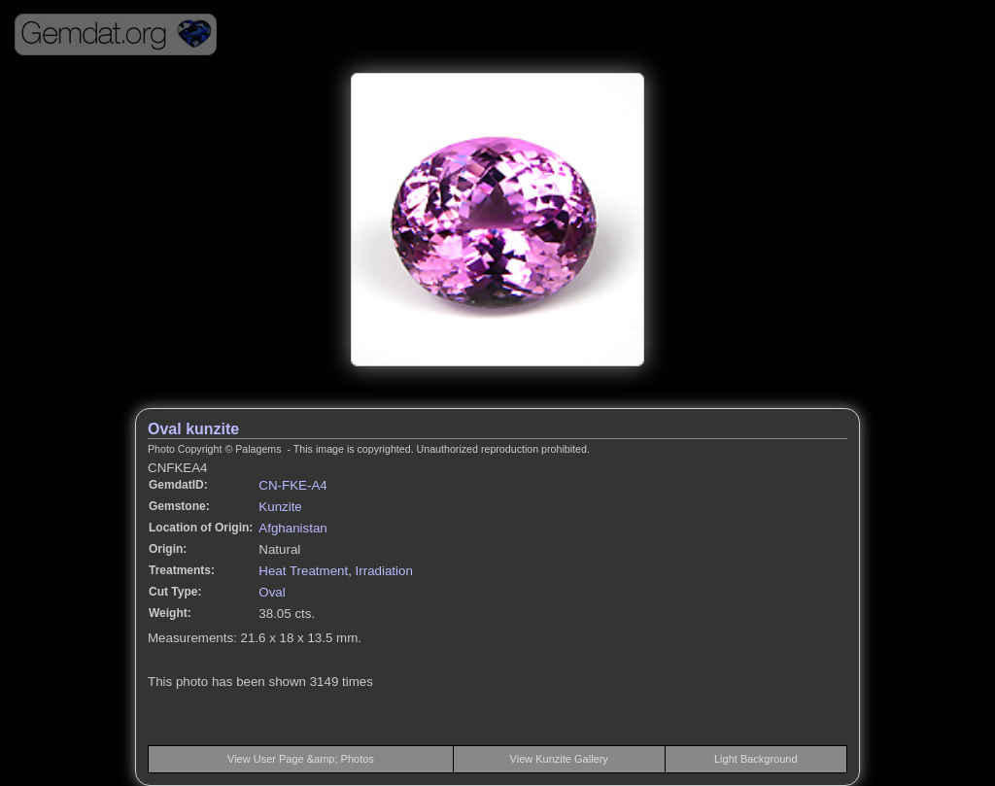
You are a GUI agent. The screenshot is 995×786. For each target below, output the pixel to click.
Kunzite (279, 506)
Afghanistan (292, 528)
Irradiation (384, 571)
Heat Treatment (303, 571)
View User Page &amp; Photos (300, 759)
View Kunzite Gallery (559, 759)
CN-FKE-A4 (292, 485)
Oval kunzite (193, 429)
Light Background (756, 759)
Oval (271, 592)
